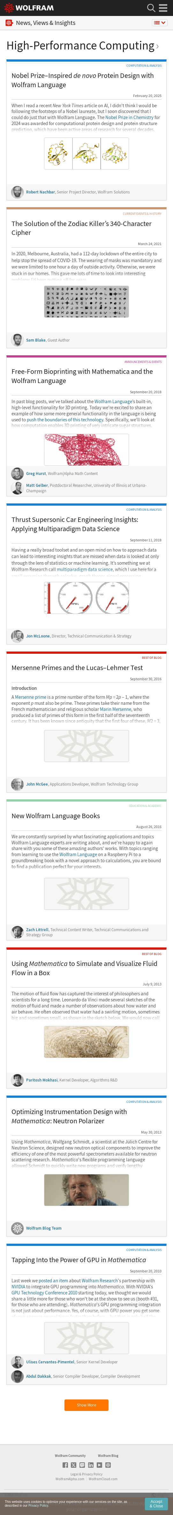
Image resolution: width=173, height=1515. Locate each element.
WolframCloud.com (103, 1479)
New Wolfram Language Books (55, 815)
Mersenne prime (30, 697)
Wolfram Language (113, 401)
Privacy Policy (92, 1474)
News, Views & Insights (40, 22)
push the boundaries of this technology (65, 420)
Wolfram (20, 1495)
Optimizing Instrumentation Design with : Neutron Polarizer (69, 1116)
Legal (75, 1474)
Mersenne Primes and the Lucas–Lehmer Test (77, 667)
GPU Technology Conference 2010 (44, 1293)
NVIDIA (18, 1287)
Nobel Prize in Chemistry (129, 117)
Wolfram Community (70, 1455)
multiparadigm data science (85, 569)
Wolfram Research (100, 1281)
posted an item (53, 1281)
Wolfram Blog (108, 1455)
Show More (86, 1405)
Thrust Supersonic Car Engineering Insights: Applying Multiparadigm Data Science (74, 524)
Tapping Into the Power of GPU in (78, 1259)
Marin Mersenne (115, 709)
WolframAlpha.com (70, 1479)
